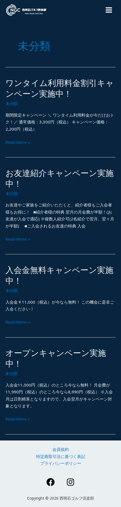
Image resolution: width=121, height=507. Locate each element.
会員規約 (60, 449)
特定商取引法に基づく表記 (60, 456)
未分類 (11, 103)
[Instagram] (70, 482)
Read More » (17, 142)
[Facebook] (50, 482)
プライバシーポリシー (60, 463)
